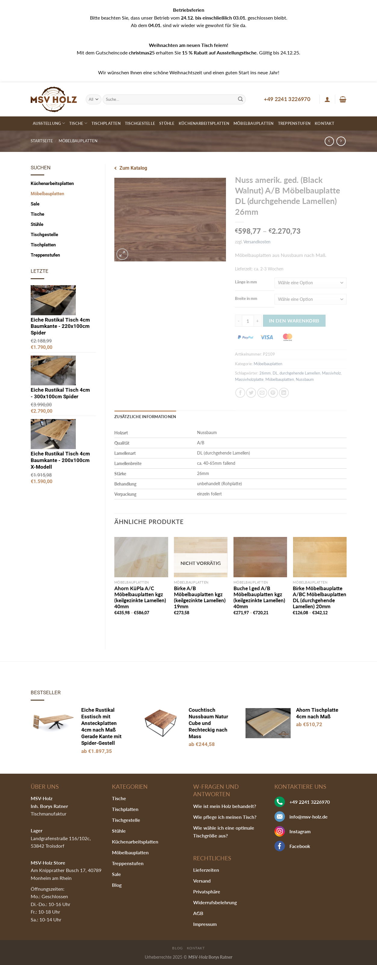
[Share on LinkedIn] (284, 393)
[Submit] (240, 99)
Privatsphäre (206, 891)
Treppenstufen (294, 123)
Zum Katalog (133, 168)
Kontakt (324, 123)
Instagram (300, 831)
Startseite (42, 140)
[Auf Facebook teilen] (240, 393)
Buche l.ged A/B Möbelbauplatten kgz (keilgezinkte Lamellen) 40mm (259, 597)
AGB (198, 913)
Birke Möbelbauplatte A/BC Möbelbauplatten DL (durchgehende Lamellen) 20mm (319, 597)
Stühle (167, 123)
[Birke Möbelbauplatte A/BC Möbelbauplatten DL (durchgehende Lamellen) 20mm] (319, 557)
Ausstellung (49, 123)
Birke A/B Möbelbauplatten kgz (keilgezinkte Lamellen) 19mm (200, 597)
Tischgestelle (140, 123)
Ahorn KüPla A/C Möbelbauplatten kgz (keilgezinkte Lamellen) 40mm (140, 597)
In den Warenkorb (294, 320)
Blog (117, 885)
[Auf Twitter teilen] (251, 393)
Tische (78, 123)
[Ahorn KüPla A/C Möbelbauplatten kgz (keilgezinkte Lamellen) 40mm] (141, 557)
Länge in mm (246, 281)
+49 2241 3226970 (287, 99)
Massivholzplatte (249, 379)
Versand (202, 880)
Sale (35, 204)
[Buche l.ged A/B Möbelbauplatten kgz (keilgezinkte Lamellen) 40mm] (260, 557)
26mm (265, 373)
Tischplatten (106, 123)
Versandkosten (256, 241)
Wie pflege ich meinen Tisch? (224, 817)
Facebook (299, 846)
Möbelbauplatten (253, 123)
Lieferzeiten (206, 870)
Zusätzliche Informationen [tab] (145, 416)
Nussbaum (305, 379)
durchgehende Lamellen (300, 373)
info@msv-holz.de (308, 816)
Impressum (205, 924)
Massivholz (331, 373)
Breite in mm (246, 298)
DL (275, 373)
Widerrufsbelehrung (215, 902)
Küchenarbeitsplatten (204, 123)
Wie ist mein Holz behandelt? (224, 806)
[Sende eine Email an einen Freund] (262, 393)
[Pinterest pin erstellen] (273, 393)
